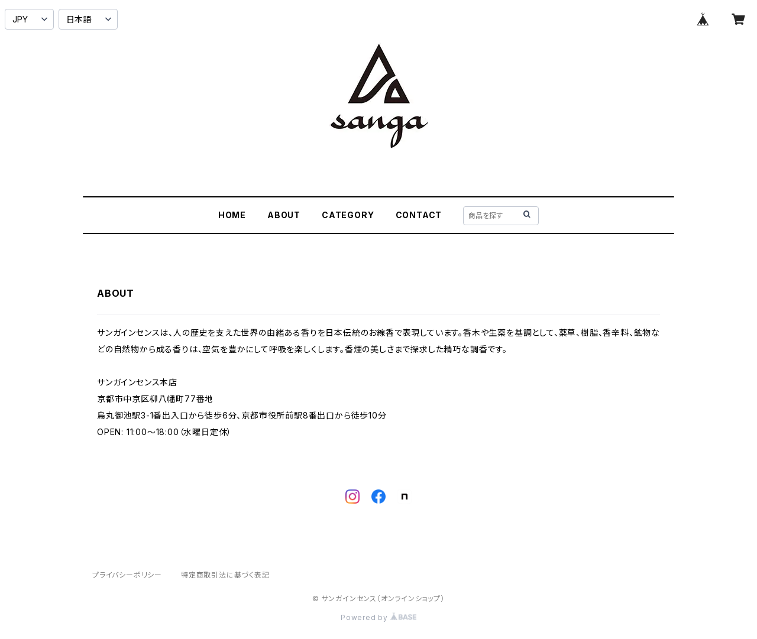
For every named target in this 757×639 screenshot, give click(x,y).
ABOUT (283, 215)
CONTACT (419, 215)
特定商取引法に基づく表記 (225, 574)
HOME (232, 215)
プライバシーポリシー (127, 574)
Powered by (378, 617)
